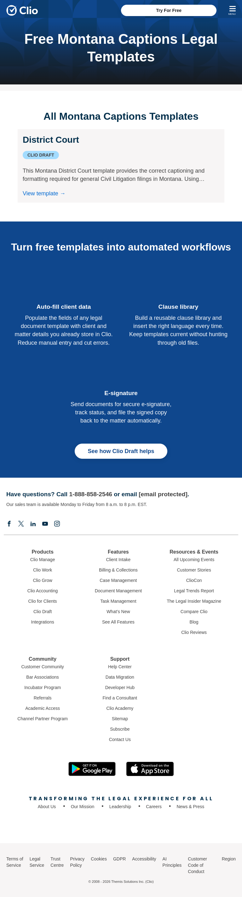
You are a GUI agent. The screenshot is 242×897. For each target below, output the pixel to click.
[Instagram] (57, 524)
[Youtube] (45, 524)
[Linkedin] (33, 524)
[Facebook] (9, 524)
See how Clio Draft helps (121, 451)
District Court (51, 140)
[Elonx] (21, 524)
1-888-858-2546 (90, 494)
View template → (44, 193)
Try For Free (169, 10)
